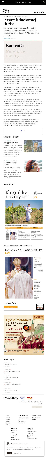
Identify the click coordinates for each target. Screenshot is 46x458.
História (8, 425)
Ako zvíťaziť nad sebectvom (12, 371)
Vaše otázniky (17, 16)
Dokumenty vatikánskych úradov (14, 435)
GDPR (28, 437)
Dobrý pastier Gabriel (11, 143)
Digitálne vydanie (32, 431)
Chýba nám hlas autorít (11, 377)
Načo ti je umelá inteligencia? (13, 384)
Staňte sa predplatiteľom (10, 307)
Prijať (9, 453)
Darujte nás (22, 423)
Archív (35, 407)
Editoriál (6, 16)
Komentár (11, 16)
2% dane (8, 423)
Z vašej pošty (25, 16)
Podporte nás (22, 421)
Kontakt (8, 417)
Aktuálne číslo (36, 417)
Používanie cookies (32, 438)
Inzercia (8, 419)
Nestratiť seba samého (11, 364)
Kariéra (7, 421)
